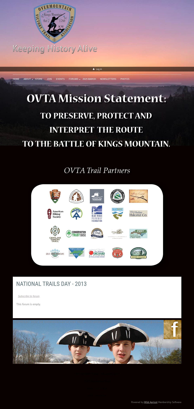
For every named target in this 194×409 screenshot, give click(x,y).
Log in (99, 69)
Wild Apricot (150, 402)
